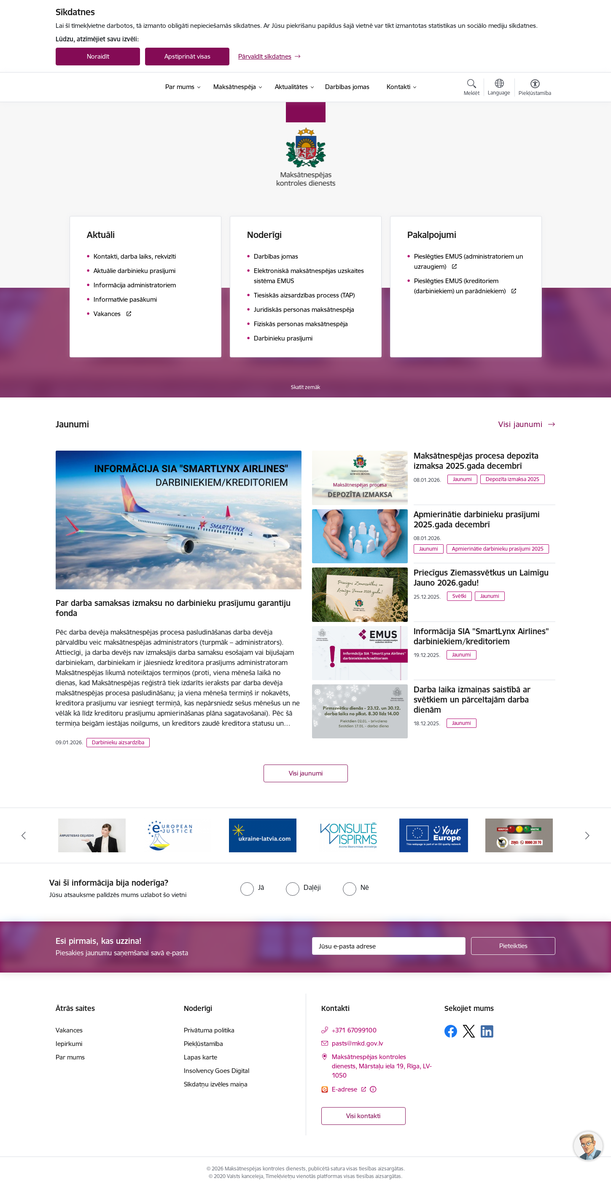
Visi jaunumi (306, 773)
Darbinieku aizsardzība (118, 742)
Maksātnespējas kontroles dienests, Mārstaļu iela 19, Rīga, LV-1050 (382, 1066)
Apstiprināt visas (187, 56)
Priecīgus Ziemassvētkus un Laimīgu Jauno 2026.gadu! (481, 577)
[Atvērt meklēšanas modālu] (472, 88)
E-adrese (345, 1089)
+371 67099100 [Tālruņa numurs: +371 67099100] (354, 1030)
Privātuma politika (209, 1030)
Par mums (70, 1057)
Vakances (69, 1030)
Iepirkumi (69, 1044)
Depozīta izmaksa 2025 (512, 479)
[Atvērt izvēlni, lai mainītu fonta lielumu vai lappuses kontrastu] (534, 88)
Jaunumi (462, 479)
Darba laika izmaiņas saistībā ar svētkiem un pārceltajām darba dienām (472, 699)
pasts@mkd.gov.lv (357, 1043)
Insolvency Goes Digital (216, 1071)
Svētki (459, 596)
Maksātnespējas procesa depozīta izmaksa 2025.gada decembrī (476, 461)
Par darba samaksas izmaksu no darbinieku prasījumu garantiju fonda (173, 608)
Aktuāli (101, 235)
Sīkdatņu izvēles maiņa (216, 1084)
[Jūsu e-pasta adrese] (389, 946)
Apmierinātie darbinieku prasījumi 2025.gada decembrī (477, 519)
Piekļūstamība (203, 1044)
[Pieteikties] (513, 946)
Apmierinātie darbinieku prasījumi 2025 (498, 549)
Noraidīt (98, 56)
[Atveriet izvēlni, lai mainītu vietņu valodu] (499, 88)
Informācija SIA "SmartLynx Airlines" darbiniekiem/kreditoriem (481, 636)
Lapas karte (200, 1057)
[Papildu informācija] (373, 1089)
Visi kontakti (363, 1116)
